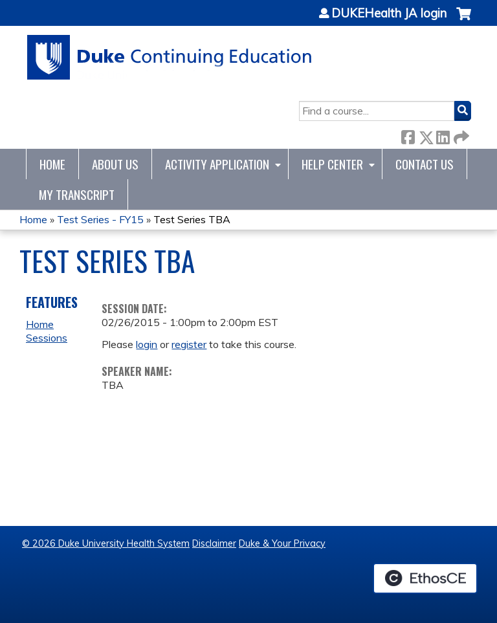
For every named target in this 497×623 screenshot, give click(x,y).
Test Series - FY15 (100, 219)
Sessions (46, 337)
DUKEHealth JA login (389, 13)
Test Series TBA (191, 219)
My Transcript (77, 194)
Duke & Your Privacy (282, 543)
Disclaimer (214, 543)
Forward (460, 134)
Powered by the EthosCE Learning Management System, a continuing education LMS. (425, 578)
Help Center (332, 164)
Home (52, 164)
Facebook (407, 134)
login (146, 344)
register (188, 344)
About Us (115, 164)
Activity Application (217, 164)
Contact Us (424, 164)
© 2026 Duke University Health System (106, 543)
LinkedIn (442, 134)
